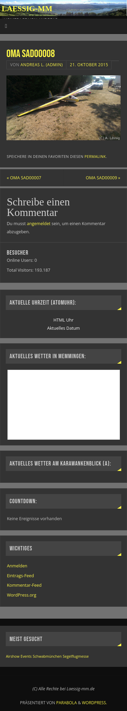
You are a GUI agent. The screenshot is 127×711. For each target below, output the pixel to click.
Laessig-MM (27, 8)
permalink (95, 156)
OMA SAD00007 (24, 178)
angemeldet (38, 223)
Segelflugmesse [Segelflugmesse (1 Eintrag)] (76, 656)
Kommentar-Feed (24, 585)
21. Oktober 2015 (89, 65)
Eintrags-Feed (20, 576)
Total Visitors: (21, 270)
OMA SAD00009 (103, 178)
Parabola (66, 703)
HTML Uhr (63, 320)
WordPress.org (21, 595)
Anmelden (17, 566)
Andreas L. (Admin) (42, 65)
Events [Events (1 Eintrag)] (26, 656)
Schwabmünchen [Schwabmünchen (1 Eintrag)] (47, 656)
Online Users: (21, 260)
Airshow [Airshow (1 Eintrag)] (12, 656)
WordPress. (94, 703)
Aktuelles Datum (63, 328)
